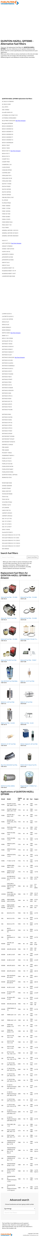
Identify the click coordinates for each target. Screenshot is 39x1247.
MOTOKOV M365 (6, 398)
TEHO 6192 (5, 496)
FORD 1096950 (6, 205)
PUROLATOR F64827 (7, 469)
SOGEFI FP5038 (6, 488)
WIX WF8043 (5, 548)
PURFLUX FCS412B (7, 464)
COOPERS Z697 (6, 172)
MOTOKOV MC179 (7, 401)
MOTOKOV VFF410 (7, 428)
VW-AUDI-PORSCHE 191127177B (11, 535)
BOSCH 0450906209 (7, 142)
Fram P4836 (5, 227)
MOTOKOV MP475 (7, 404)
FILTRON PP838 (6, 203)
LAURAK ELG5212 (7, 313)
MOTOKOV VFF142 (7, 422)
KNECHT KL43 (6, 265)
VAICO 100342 (6, 529)
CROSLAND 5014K (7, 178)
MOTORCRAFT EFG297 (8, 439)
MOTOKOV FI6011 (7, 376)
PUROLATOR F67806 (7, 472)
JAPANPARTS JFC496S (8, 260)
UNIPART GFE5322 (7, 516)
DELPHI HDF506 (6, 192)
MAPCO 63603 (6, 333)
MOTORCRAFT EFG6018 (8, 442)
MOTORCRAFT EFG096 (8, 436)
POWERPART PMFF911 (8, 455)
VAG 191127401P (6, 526)
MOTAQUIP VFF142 (7, 341)
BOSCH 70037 (6, 145)
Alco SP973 (5, 107)
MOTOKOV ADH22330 (8, 357)
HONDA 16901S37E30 (8, 249)
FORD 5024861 (6, 216)
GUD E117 (5, 240)
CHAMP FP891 (6, 162)
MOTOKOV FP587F (7, 379)
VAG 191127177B (7, 518)
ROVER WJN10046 (7, 483)
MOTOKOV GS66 (6, 393)
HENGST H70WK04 (7, 246)
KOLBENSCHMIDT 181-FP (9, 270)
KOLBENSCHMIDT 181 (8, 268)
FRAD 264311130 (6, 225)
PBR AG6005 (5, 450)
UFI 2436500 (5, 507)
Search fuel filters (32, 557)
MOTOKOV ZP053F (7, 433)
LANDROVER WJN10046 (8, 276)
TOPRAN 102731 (6, 505)
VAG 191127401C (7, 521)
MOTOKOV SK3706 (7, 417)
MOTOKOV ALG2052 (7, 363)
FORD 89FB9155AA (7, 222)
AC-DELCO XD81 (6, 104)
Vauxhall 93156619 (7, 532)
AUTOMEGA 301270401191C (10, 115)
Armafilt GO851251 (7, 112)
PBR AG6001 (5, 447)
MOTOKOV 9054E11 (7, 349)
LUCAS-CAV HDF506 (7, 319)
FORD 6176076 (6, 219)
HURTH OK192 (6, 251)
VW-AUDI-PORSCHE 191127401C (11, 540)
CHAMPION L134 (6, 164)
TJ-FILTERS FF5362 (7, 502)
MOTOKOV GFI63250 (7, 390)
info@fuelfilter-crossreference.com (30, 1235)
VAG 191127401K (7, 524)
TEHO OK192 (5, 499)
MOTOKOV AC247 (7, 355)
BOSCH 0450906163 (7, 134)
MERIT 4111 (5, 335)
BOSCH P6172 (6, 156)
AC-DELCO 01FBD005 (8, 101)
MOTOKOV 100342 (7, 344)
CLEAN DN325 (6, 167)
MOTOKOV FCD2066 (7, 374)
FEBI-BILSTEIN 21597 (8, 197)
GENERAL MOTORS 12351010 (10, 230)
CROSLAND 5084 (6, 181)
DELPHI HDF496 (6, 189)
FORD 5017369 (6, 214)
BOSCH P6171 (6, 153)
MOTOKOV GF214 (7, 385)
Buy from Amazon (21, 120)
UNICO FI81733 (6, 510)
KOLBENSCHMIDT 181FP (9, 273)
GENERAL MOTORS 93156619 (10, 233)
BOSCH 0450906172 (7, 140)
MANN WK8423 (6, 330)
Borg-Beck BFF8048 (7, 123)
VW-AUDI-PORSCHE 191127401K (11, 543)
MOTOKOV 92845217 (8, 352)
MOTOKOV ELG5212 (7, 368)
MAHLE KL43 (5, 324)
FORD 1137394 (6, 208)
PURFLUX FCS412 (7, 461)
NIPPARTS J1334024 (7, 444)
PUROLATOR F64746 (7, 466)
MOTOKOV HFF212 (7, 396)
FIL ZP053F (5, 200)
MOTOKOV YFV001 (7, 431)
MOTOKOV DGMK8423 (8, 365)
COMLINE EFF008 (7, 170)
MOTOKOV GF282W (7, 387)
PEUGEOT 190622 (7, 452)
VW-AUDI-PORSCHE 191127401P (11, 546)
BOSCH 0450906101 (7, 126)
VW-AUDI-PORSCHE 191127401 (10, 538)
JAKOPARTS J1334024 (8, 254)
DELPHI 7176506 (6, 183)
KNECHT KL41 (6, 262)
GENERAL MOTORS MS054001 (10, 236)
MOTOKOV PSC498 (7, 409)
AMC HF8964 (5, 109)
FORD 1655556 (6, 211)
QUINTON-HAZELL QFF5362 (9, 474)
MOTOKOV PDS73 (7, 407)
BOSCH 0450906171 (7, 137)
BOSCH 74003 (6, 148)
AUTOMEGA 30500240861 (9, 118)
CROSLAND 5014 (6, 175)
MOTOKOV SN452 (7, 420)
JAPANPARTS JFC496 (7, 257)
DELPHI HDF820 (6, 194)
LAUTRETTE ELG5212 (7, 316)
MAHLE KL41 (5, 322)
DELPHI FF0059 (6, 186)
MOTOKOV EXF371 (7, 371)
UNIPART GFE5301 (7, 513)
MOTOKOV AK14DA (7, 360)
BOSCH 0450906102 (7, 129)
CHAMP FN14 (5, 159)
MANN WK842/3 (6, 327)
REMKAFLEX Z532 (7, 477)
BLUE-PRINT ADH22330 (8, 120)
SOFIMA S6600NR (7, 485)
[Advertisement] (16, 22)
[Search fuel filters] (14, 557)
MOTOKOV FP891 (7, 382)
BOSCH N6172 (6, 151)
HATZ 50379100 (6, 243)
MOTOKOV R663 (6, 414)
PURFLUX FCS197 (7, 458)
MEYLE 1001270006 (7, 338)
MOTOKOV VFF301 (7, 425)
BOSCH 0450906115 (7, 131)
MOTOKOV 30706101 (8, 346)
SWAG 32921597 (6, 491)
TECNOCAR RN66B (7, 494)
